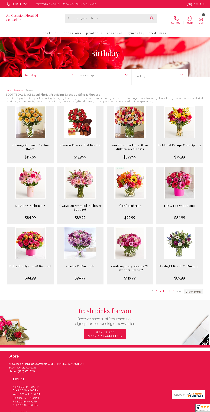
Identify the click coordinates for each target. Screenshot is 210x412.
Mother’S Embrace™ (30, 203)
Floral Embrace (130, 203)
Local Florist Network (176, 408)
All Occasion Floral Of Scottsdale (22, 17)
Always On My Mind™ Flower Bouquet (80, 205)
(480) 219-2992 (20, 4)
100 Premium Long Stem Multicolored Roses (130, 144)
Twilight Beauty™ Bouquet (179, 264)
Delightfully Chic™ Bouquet (30, 264)
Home (8, 87)
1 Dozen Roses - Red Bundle (80, 143)
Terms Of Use (135, 408)
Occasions (18, 87)
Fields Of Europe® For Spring (180, 143)
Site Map (195, 408)
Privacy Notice (153, 408)
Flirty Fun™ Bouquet (179, 203)
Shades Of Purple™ (80, 264)
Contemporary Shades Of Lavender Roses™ (129, 265)
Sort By (140, 73)
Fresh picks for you (105, 313)
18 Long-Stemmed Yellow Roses (30, 144)
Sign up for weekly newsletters (105, 331)
